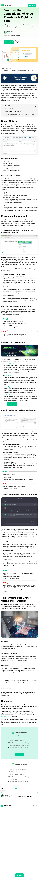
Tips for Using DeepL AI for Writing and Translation (19, 114)
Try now (32, 5)
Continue (19, 875)
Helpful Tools (9, 68)
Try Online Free (20, 42)
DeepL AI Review (9, 109)
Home (2, 68)
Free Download (9, 42)
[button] (34, 806)
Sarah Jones (10, 31)
